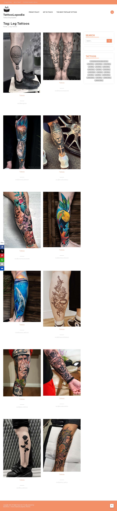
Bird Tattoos (107, 72)
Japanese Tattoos (99, 80)
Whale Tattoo (22, 327)
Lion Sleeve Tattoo (62, 401)
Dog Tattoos (100, 72)
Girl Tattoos (91, 66)
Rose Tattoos (99, 77)
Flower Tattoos (107, 63)
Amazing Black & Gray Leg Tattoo (62, 86)
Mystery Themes (25, 507)
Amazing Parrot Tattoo (62, 253)
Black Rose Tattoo (22, 483)
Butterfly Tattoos (107, 77)
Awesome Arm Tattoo (22, 254)
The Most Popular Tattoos (30, 2)
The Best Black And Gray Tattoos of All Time (99, 61)
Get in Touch (17, 2)
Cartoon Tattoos (91, 77)
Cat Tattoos (99, 69)
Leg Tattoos (98, 74)
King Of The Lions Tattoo (62, 175)
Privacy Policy (8, 2)
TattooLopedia (14, 14)
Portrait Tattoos (107, 69)
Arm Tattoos (98, 66)
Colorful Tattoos (92, 72)
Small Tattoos (90, 63)
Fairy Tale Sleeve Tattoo (22, 175)
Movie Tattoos (91, 69)
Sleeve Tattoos (106, 66)
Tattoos (22, 95)
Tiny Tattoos (91, 74)
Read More (22, 107)
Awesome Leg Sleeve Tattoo (22, 402)
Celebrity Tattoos (106, 74)
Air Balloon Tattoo (22, 98)
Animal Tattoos (99, 63)
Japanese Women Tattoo (62, 477)
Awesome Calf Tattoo (62, 332)
